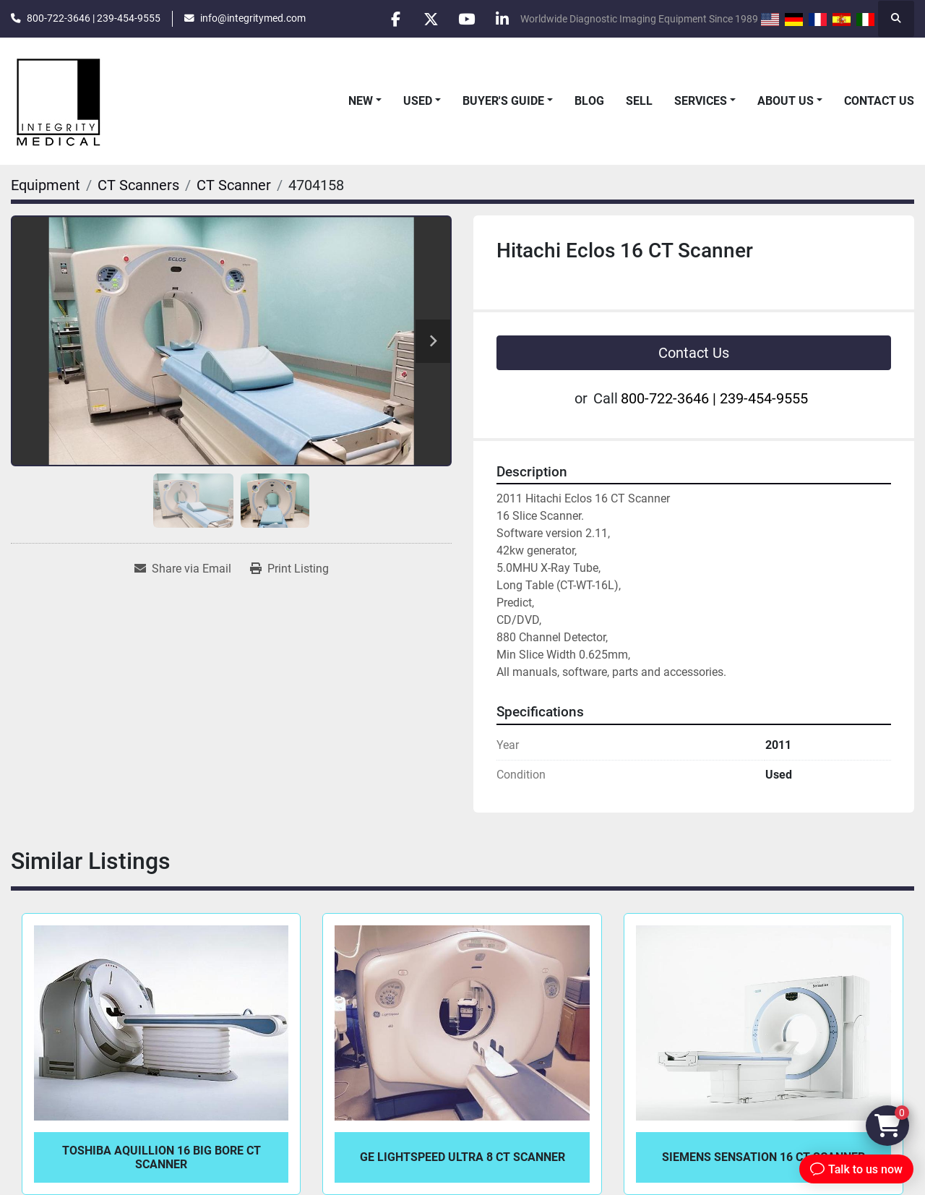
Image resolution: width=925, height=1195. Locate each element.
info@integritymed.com (253, 18)
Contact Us (879, 101)
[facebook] (391, 19)
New (360, 101)
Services (700, 101)
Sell (639, 101)
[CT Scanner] (234, 185)
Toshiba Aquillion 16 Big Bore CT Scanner (161, 1157)
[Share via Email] (183, 569)
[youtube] (465, 19)
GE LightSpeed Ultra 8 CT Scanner (462, 1157)
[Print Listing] (289, 569)
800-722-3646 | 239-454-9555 (93, 18)
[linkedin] (501, 19)
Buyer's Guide (503, 101)
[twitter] (428, 19)
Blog (589, 101)
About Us (785, 101)
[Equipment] (45, 185)
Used (417, 101)
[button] (365, 101)
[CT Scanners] (138, 185)
